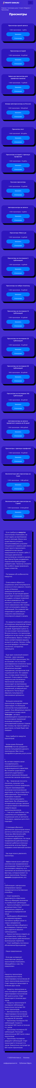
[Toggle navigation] (30, 2)
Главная (4, 8)
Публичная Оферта (25, 1063)
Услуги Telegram (24, 8)
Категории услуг (13, 8)
